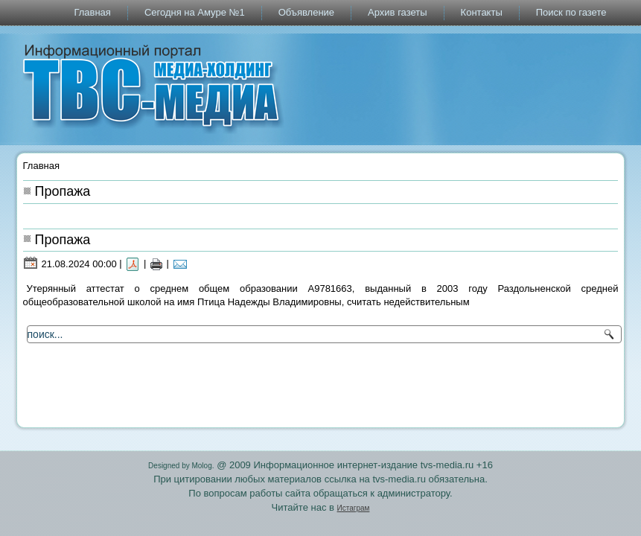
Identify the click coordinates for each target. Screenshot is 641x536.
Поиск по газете (571, 12)
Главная (92, 12)
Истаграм (353, 508)
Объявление (306, 12)
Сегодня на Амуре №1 (194, 12)
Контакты (482, 12)
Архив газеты (397, 12)
